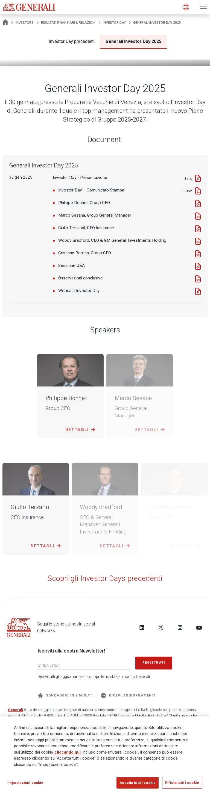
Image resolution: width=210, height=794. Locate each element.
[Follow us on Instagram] (180, 627)
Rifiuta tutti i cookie (182, 785)
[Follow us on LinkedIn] (142, 627)
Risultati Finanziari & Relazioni (68, 23)
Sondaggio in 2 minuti (65, 695)
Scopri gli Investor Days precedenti (105, 578)
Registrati (153, 663)
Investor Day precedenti (72, 41)
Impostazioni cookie (25, 785)
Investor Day (114, 23)
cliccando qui (67, 754)
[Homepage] (5, 23)
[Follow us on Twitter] (161, 627)
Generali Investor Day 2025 (133, 41)
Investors (25, 23)
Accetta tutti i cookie (137, 785)
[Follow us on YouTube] (199, 627)
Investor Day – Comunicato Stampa (91, 190)
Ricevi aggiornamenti (128, 695)
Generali (15, 710)
